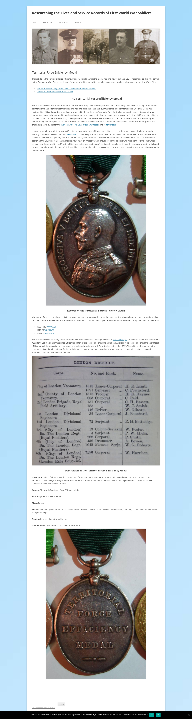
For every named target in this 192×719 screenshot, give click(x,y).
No (158, 715)
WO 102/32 (49, 333)
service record (73, 134)
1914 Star (65, 125)
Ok (152, 715)
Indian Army (64, 22)
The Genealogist (120, 339)
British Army (48, 22)
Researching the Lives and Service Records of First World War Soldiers (91, 12)
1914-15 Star (75, 125)
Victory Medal (110, 125)
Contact (79, 22)
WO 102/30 (51, 327)
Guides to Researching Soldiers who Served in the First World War (66, 88)
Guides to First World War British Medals (55, 91)
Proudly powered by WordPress (43, 708)
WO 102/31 (49, 330)
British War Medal (91, 125)
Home (34, 22)
